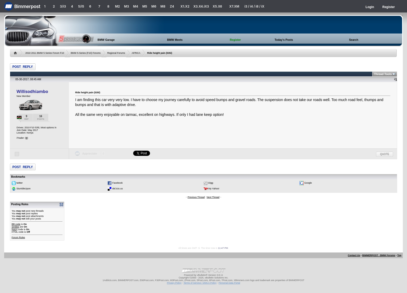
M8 (162, 6)
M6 (153, 6)
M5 (144, 6)
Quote (384, 154)
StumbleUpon (23, 189)
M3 (126, 6)
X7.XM (234, 6)
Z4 (172, 6)
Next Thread (213, 197)
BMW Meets (175, 39)
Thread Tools (383, 74)
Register (388, 7)
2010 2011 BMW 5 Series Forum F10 (44, 53)
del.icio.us (117, 189)
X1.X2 (184, 6)
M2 (117, 6)
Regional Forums (116, 53)
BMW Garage (106, 39)
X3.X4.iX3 (201, 6)
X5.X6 (217, 6)
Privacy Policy (174, 283)
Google (308, 183)
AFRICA (136, 53)
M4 (135, 6)
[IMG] (14, 229)
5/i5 (81, 6)
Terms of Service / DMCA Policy (200, 283)
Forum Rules (18, 237)
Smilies (15, 226)
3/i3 (63, 6)
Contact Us (354, 255)
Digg (210, 183)
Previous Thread (196, 197)
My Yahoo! (213, 189)
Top (399, 255)
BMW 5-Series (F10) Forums (86, 53)
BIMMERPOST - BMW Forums (378, 255)
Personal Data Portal (229, 283)
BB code (16, 224)
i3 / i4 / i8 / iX (254, 6)
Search (353, 39)
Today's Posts (284, 39)
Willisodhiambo (32, 91)
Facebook (117, 183)
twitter (19, 183)
